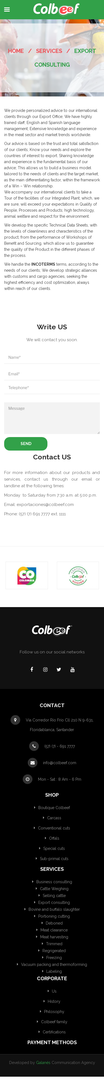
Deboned (54, 923)
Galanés (43, 1062)
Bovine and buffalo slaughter (54, 909)
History (54, 1001)
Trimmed (54, 944)
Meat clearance (54, 930)
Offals (54, 838)
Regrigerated (54, 951)
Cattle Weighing (54, 889)
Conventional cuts (54, 828)
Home (16, 51)
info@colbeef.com (59, 763)
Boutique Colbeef (54, 808)
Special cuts (54, 848)
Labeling (54, 971)
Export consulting (54, 902)
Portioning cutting (54, 916)
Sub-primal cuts (54, 858)
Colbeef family (54, 1022)
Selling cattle (54, 895)
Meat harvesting (54, 937)
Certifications (54, 1032)
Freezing (54, 957)
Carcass (54, 818)
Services (49, 51)
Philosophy (54, 1011)
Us (54, 991)
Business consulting (54, 882)
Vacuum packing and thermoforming (54, 964)
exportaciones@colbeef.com (45, 504)
